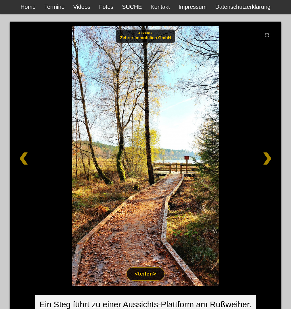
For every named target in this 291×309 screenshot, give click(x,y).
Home (28, 7)
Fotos (106, 7)
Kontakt (160, 7)
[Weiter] (253, 156)
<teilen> (145, 274)
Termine (54, 7)
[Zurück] (38, 156)
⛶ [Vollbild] (267, 35)
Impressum (192, 7)
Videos (82, 7)
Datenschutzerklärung (243, 7)
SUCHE (132, 7)
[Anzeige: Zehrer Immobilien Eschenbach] (145, 36)
